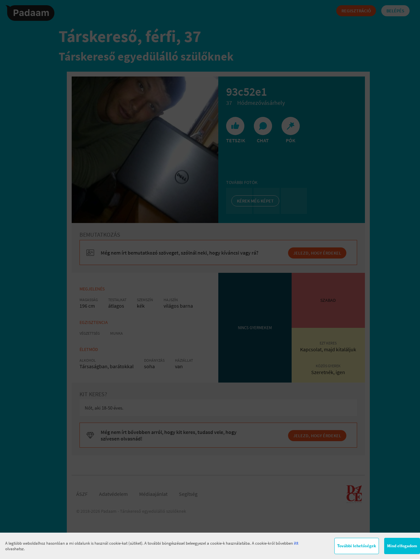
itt (296, 543)
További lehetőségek (356, 546)
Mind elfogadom (402, 546)
